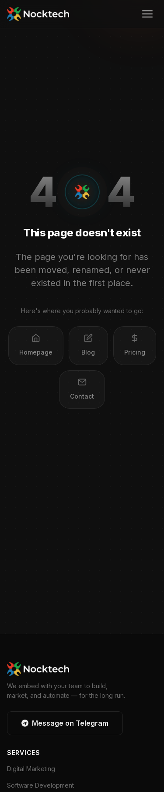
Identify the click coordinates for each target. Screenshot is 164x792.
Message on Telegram (64, 723)
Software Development (40, 785)
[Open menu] (147, 14)
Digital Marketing (31, 768)
